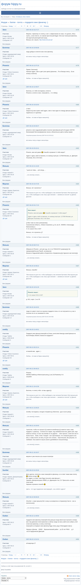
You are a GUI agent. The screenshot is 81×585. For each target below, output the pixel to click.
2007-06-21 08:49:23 (32, 368)
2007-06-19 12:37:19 (32, 65)
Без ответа (26, 17)
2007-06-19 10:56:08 (32, 47)
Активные (19, 17)
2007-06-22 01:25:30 (32, 470)
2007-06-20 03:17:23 (32, 205)
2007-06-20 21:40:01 (32, 329)
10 (33, 26)
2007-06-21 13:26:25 (32, 408)
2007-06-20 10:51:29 (32, 287)
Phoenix (6, 65)
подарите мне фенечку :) (36, 22)
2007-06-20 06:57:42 (32, 245)
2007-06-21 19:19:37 (32, 452)
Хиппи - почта (16, 22)
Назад (11, 26)
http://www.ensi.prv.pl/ (45, 40)
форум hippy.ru (11, 4)
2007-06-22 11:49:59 (32, 516)
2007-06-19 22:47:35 (32, 184)
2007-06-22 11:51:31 (32, 539)
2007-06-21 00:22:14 (32, 347)
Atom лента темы (74, 576)
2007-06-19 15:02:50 (32, 104)
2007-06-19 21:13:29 (32, 166)
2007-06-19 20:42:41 (32, 148)
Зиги (4, 30)
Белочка (6, 48)
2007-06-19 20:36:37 (32, 126)
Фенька (6, 166)
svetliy (5, 329)
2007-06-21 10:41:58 (32, 386)
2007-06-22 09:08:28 (32, 497)
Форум (4, 22)
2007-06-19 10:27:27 (32, 30)
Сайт (5, 79)
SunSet (5, 470)
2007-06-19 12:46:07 (32, 87)
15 (41, 26)
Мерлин (6, 184)
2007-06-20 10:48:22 (32, 266)
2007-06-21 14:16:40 (32, 425)
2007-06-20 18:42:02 (32, 307)
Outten (5, 516)
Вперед (46, 26)
